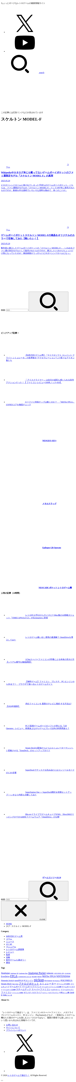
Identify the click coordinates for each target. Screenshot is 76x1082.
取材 (8, 955)
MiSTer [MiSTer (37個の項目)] (39, 976)
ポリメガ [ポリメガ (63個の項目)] (27, 992)
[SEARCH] (22, 73)
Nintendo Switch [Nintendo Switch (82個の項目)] (7, 980)
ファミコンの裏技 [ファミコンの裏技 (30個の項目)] (17, 992)
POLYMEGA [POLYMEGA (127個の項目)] (66, 980)
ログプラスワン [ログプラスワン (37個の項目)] (53, 992)
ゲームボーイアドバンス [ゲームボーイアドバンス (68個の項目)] (32, 987)
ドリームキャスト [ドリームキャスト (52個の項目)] (67, 989)
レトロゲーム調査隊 (15, 949)
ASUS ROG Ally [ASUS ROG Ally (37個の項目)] (59, 973)
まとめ (9, 944)
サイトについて (13, 1027)
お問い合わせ (12, 1025)
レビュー (10, 952)
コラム (9, 939)
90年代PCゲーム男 (14, 936)
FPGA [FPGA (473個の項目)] (14, 976)
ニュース (10, 941)
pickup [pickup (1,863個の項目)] (39, 980)
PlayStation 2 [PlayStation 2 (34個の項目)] (56, 980)
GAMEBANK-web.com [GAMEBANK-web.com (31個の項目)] (24, 976)
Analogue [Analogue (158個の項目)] (5, 973)
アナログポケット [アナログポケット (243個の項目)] (29, 983)
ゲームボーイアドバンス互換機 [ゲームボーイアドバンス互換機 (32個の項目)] (51, 986)
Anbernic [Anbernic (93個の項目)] (50, 973)
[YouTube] (25, 51)
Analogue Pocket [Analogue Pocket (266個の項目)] (37, 973)
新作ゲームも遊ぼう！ (16, 960)
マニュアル (11, 947)
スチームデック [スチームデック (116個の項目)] (23, 989)
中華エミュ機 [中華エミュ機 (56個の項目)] (64, 992)
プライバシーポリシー (16, 1030)
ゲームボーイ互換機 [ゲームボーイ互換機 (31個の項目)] (9, 989)
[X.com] (25, 32)
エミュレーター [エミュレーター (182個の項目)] (48, 983)
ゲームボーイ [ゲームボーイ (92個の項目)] (16, 986)
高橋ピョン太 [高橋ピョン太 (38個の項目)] (7, 995)
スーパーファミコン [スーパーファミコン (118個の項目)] (41, 989)
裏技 (8, 962)
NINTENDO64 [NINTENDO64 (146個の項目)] (63, 976)
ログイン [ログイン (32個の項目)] (45, 992)
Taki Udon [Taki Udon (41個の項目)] (15, 984)
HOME (9, 924)
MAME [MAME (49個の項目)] (34, 976)
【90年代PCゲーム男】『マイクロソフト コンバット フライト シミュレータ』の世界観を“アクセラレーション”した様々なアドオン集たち (40, 357)
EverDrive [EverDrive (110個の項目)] (5, 976)
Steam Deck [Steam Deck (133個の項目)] (6, 984)
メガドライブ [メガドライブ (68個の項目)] (36, 992)
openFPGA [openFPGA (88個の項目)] (18, 980)
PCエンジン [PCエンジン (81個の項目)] (28, 980)
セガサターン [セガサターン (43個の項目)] (55, 989)
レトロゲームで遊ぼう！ (19, 1075)
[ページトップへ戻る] (2, 1080)
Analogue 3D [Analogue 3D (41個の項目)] (14, 973)
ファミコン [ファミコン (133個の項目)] (6, 992)
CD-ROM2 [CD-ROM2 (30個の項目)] (68, 973)
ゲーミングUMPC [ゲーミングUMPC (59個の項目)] (63, 984)
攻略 (8, 957)
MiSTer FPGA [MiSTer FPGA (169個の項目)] (49, 976)
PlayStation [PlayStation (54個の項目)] (48, 980)
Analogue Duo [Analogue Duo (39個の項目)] (23, 973)
